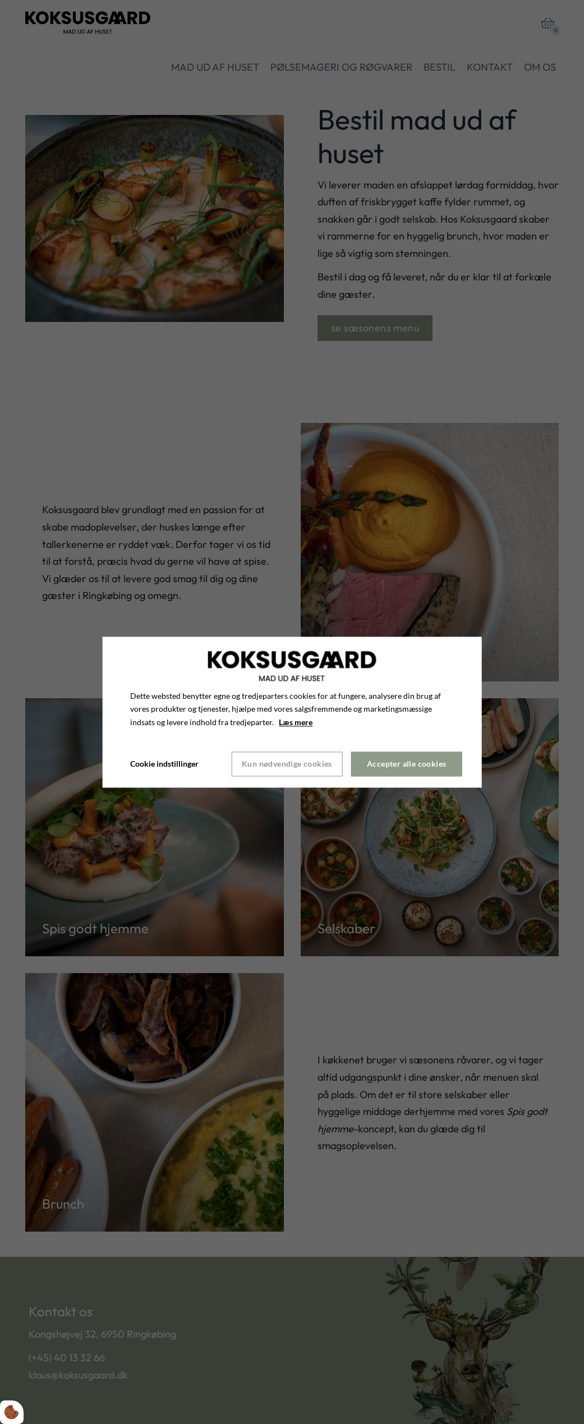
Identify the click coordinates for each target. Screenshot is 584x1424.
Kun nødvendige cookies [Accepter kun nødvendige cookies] (287, 764)
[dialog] (292, 712)
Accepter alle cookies (406, 764)
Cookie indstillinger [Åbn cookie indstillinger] (164, 763)
